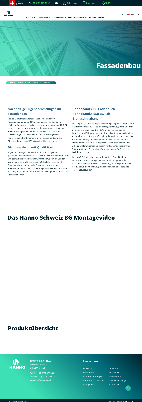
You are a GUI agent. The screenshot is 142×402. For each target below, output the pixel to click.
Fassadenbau (89, 372)
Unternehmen (58, 17)
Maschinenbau (115, 376)
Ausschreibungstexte (76, 17)
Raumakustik (114, 372)
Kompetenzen (43, 17)
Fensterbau (88, 368)
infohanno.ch (44, 380)
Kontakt (101, 17)
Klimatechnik (114, 368)
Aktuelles (92, 17)
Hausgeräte (88, 384)
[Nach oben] (128, 388)
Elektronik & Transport (93, 380)
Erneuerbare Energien (93, 376)
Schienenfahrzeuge (117, 380)
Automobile (113, 384)
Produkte (29, 17)
